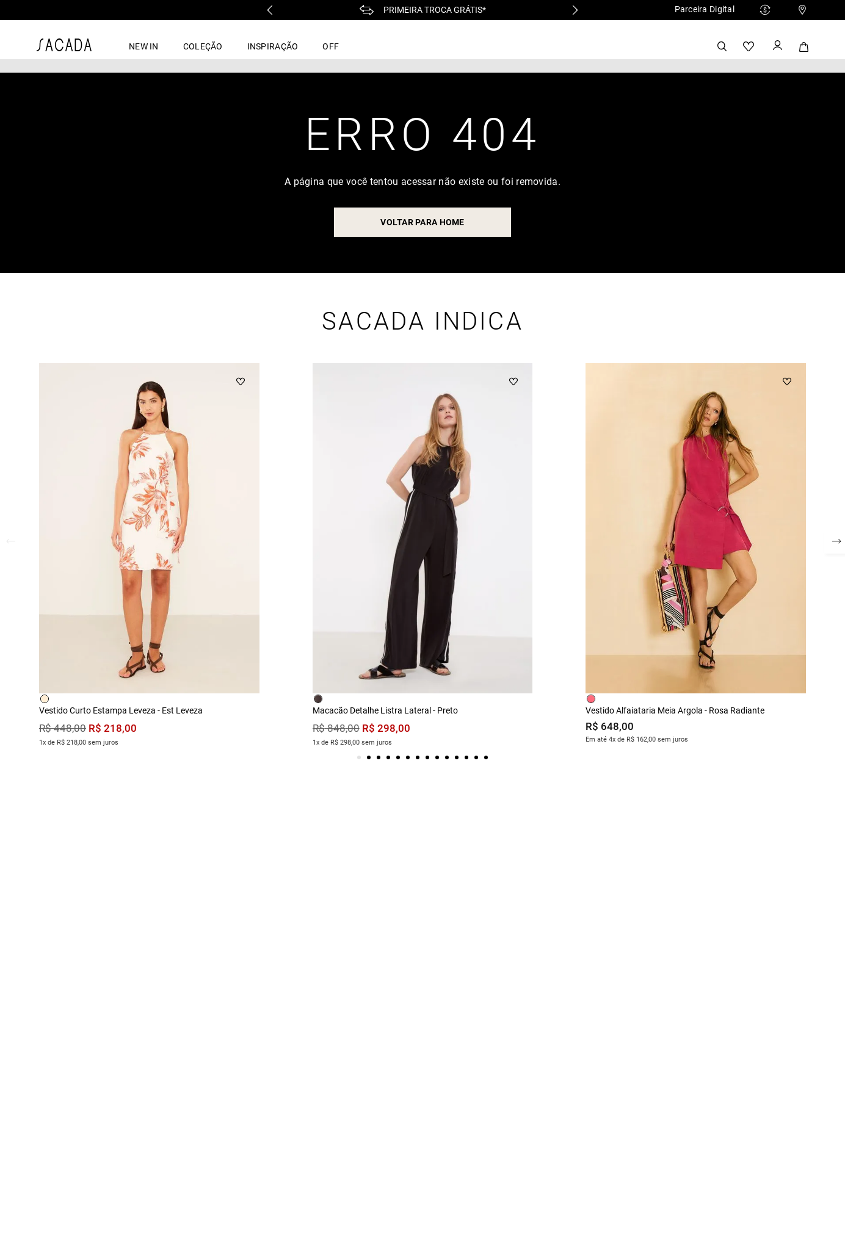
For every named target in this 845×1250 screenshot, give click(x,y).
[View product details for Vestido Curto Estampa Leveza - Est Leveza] (149, 557)
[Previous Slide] (269, 10)
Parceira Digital (704, 9)
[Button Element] (776, 46)
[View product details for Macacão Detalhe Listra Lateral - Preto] (423, 557)
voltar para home (422, 222)
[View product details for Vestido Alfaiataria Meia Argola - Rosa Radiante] (696, 555)
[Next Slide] (575, 10)
